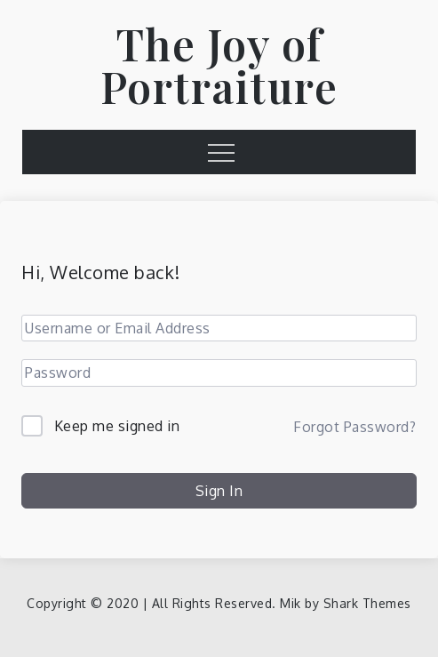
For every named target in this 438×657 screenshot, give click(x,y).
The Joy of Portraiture (219, 65)
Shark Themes (367, 603)
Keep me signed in (117, 426)
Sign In (219, 491)
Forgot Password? (354, 427)
